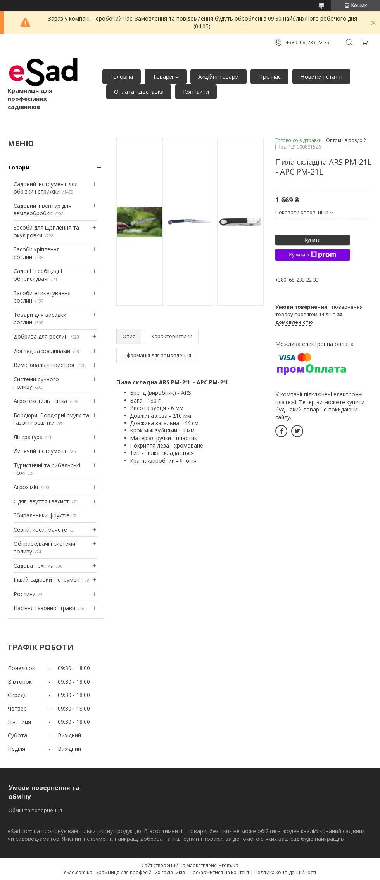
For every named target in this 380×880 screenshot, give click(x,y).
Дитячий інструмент (40, 451)
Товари (162, 76)
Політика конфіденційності (285, 872)
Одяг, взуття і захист (41, 501)
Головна (121, 76)
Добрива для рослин (41, 336)
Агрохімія (26, 487)
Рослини (25, 594)
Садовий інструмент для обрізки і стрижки (46, 187)
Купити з (312, 254)
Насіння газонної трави (44, 608)
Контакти (196, 91)
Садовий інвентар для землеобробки (42, 209)
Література (28, 437)
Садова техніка (34, 565)
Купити (312, 240)
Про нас (269, 76)
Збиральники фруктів (41, 515)
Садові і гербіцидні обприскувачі (38, 274)
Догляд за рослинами (42, 350)
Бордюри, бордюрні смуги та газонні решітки (51, 419)
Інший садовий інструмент (48, 579)
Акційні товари (218, 76)
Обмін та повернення (35, 810)
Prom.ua (228, 865)
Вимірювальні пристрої (44, 364)
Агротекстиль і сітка (40, 401)
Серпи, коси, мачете (40, 529)
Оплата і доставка (139, 91)
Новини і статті (321, 76)
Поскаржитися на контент (219, 872)
